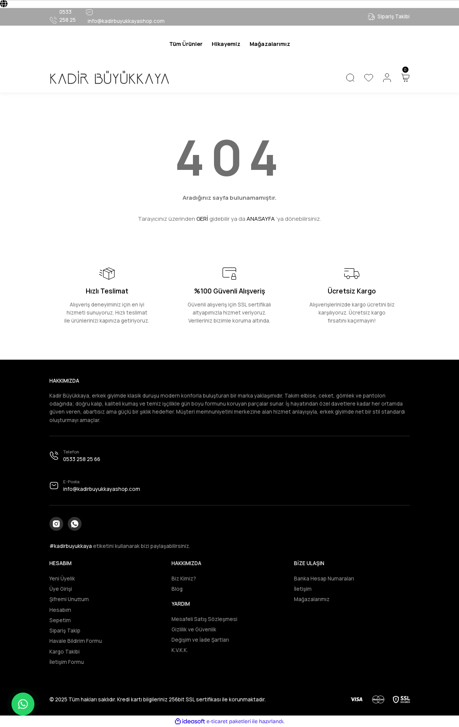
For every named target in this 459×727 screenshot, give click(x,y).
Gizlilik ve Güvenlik (194, 629)
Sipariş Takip (64, 630)
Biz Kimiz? (184, 578)
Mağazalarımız (312, 599)
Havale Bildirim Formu (75, 640)
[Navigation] (186, 44)
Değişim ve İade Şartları (200, 639)
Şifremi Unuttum (69, 599)
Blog (177, 588)
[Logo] (109, 77)
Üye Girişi (60, 588)
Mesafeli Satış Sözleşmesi (204, 619)
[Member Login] (387, 77)
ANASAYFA (261, 219)
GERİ (202, 219)
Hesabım (60, 609)
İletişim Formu (66, 662)
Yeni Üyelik (62, 578)
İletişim (303, 588)
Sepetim (60, 620)
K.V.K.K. (180, 650)
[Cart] (405, 77)
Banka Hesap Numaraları (324, 578)
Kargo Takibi (64, 651)
